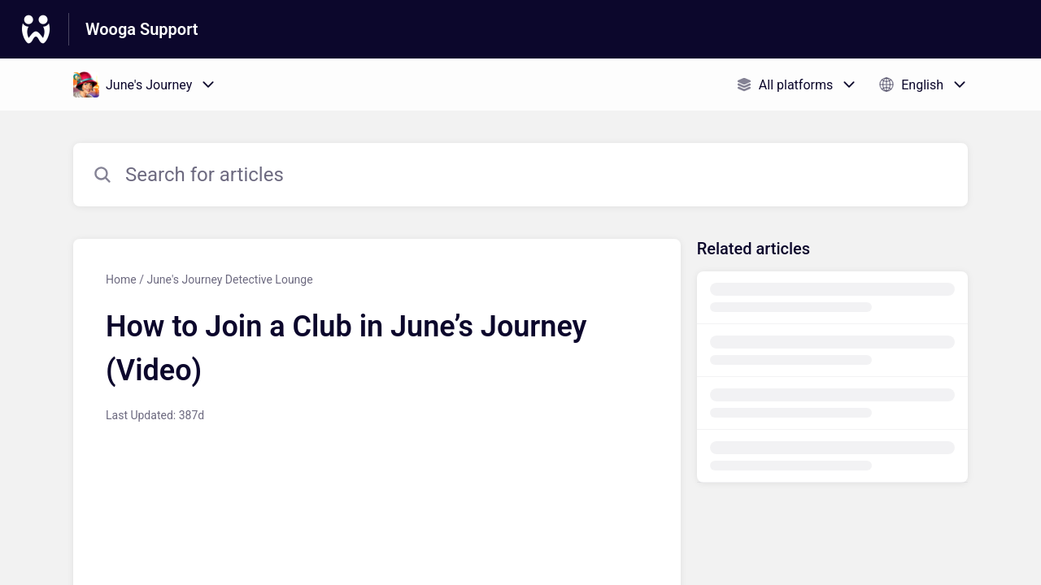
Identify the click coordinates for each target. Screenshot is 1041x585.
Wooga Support (141, 29)
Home (121, 279)
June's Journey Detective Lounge (229, 279)
